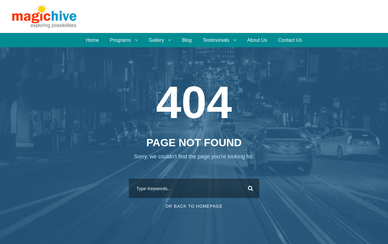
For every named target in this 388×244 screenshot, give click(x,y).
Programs (120, 40)
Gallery (156, 40)
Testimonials (215, 40)
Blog (187, 40)
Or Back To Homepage (194, 206)
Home (92, 40)
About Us (257, 40)
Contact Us (290, 40)
